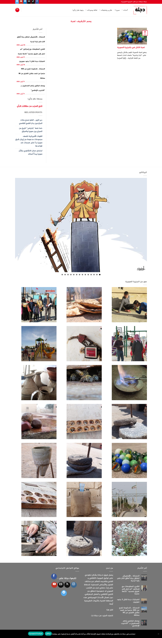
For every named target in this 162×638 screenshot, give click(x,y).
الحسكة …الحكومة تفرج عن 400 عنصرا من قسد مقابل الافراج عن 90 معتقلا (32, 73)
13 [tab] (65, 274)
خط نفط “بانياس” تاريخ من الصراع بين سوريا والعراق (30, 130)
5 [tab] (88, 274)
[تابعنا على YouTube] (21, 2)
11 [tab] (71, 274)
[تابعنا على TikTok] (33, 2)
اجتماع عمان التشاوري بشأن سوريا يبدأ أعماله (30, 152)
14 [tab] (62, 274)
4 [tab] (91, 274)
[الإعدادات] (158, 635)
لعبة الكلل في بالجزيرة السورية (131, 47)
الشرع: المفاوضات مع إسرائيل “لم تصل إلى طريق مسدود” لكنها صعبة (130, 590)
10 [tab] (73, 274)
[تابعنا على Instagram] (74, 585)
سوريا (117, 10)
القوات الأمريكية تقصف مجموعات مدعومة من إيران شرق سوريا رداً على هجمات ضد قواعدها (28, 141)
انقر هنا (109, 610)
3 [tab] (94, 274)
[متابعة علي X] (67, 585)
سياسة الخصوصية (35, 633)
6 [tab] (85, 274)
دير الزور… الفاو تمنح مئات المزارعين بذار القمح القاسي (30, 121)
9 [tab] (76, 274)
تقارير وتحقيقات (105, 10)
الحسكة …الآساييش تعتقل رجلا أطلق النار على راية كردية (128, 578)
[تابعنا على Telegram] (17, 2)
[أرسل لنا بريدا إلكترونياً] (29, 2)
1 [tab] (99, 274)
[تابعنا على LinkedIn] (25, 2)
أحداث (124, 10)
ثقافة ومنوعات (91, 10)
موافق (48, 633)
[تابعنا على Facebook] (37, 2)
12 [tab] (68, 274)
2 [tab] (97, 274)
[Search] (17, 10)
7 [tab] (82, 274)
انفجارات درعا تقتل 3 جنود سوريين (32, 61)
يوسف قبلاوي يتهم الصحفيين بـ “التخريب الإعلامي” (130, 623)
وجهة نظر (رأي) (78, 10)
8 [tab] (79, 274)
